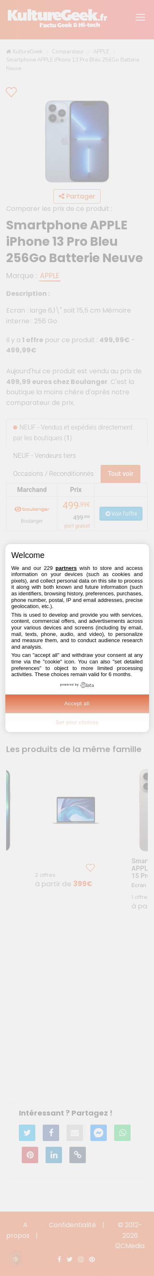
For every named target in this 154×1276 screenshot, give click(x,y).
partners (66, 568)
